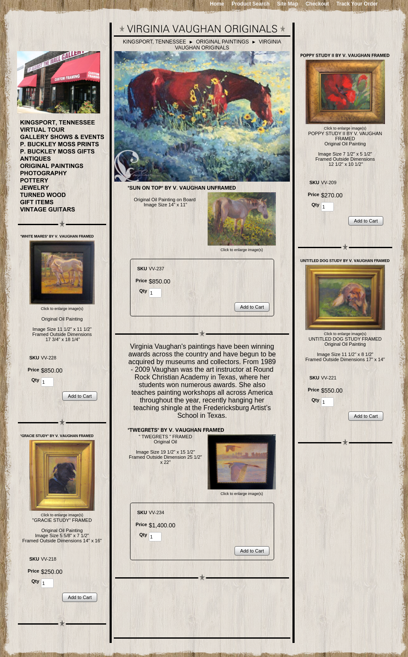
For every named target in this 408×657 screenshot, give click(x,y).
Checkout (317, 4)
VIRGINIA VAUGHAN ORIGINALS (228, 45)
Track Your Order (357, 4)
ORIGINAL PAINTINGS (222, 42)
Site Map (287, 4)
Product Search (250, 4)
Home (217, 4)
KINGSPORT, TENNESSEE (154, 42)
